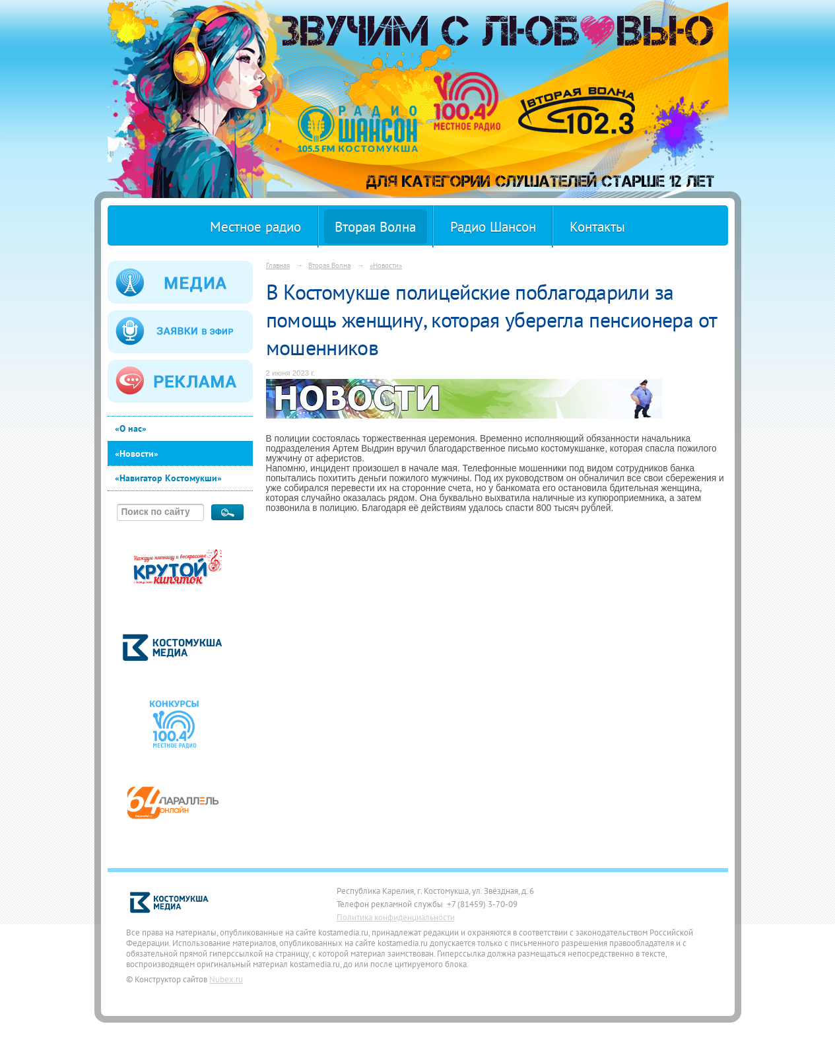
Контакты (597, 227)
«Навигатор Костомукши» (168, 478)
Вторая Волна (375, 227)
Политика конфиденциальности (396, 917)
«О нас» (131, 428)
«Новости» (136, 453)
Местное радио (255, 227)
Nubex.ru (226, 979)
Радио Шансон (493, 227)
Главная (278, 265)
